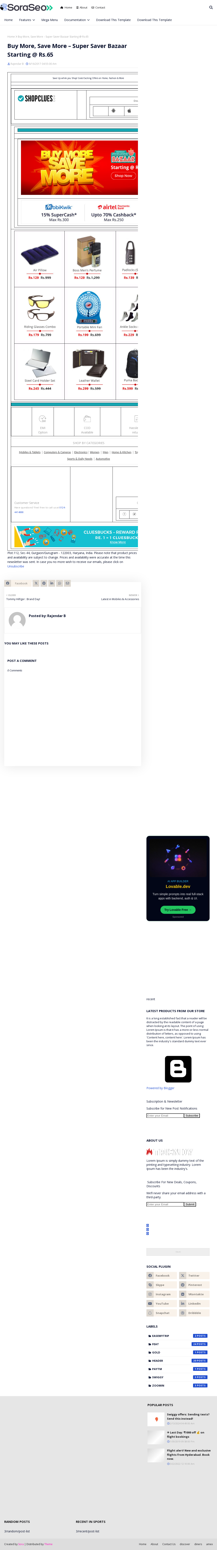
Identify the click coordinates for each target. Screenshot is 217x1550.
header (179, 1361)
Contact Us (168, 1544)
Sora (21, 1544)
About (82, 7)
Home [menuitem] (8, 20)
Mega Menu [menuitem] (49, 20)
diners (198, 1544)
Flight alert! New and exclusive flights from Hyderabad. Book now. (189, 1455)
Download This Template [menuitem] (113, 20)
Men (105, 452)
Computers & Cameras (57, 452)
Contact (98, 7)
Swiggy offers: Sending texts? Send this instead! (188, 1416)
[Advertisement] (178, 799)
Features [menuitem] (25, 20)
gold (179, 1352)
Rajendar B (17, 64)
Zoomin (179, 1385)
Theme (48, 1544)
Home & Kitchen (121, 452)
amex (209, 1544)
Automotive (103, 459)
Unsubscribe (15, 566)
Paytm (179, 1369)
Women (94, 452)
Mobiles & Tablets (30, 452)
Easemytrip (179, 1336)
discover (185, 1544)
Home (66, 7)
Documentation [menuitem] (75, 20)
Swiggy (179, 1377)
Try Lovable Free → (178, 909)
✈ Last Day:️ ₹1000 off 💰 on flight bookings (185, 1434)
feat (179, 1344)
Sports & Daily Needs (79, 459)
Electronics (81, 452)
